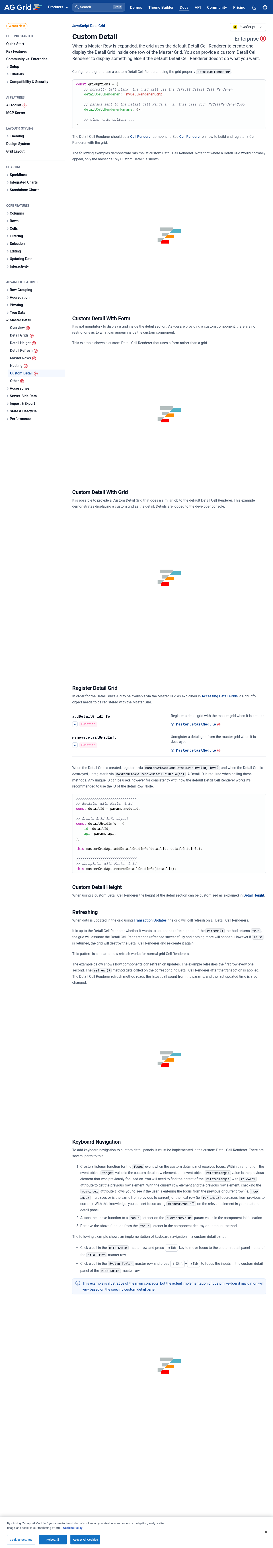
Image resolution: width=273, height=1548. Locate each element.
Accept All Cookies (85, 1539)
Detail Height (253, 895)
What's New (17, 26)
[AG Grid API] (198, 7)
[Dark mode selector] (254, 7)
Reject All (52, 1539)
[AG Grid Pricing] (239, 7)
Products (58, 7)
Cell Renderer (141, 136)
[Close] (266, 1532)
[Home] (23, 7)
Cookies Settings (21, 1539)
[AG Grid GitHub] (265, 7)
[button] (98, 7)
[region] (136, 1532)
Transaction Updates (150, 920)
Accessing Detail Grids (220, 696)
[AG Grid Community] (217, 7)
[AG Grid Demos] (136, 7)
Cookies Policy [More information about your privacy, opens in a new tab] (72, 1527)
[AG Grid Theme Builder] (161, 7)
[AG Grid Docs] (184, 7)
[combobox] (248, 27)
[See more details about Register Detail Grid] (75, 724)
